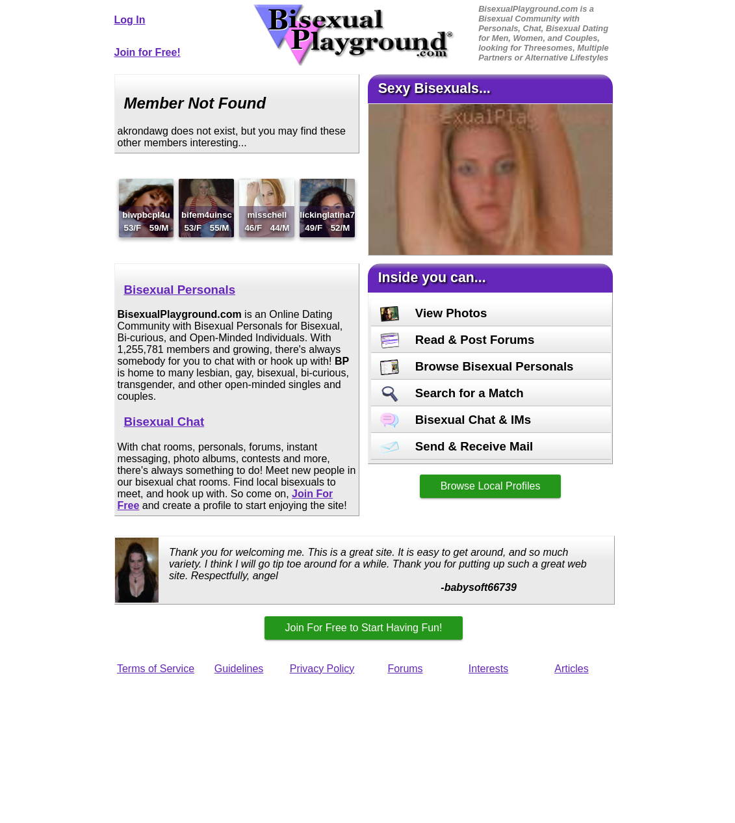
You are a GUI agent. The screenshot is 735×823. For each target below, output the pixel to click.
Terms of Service (155, 668)
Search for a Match (452, 393)
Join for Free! (147, 52)
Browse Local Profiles (491, 485)
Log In (130, 19)
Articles (571, 668)
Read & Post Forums (457, 339)
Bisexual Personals (180, 289)
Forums (404, 668)
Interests (488, 668)
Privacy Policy (322, 668)
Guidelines (239, 668)
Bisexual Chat (164, 421)
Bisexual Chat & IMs (456, 419)
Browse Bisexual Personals (477, 366)
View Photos (433, 313)
